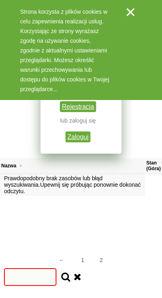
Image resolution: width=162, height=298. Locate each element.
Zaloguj (77, 136)
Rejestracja (78, 106)
